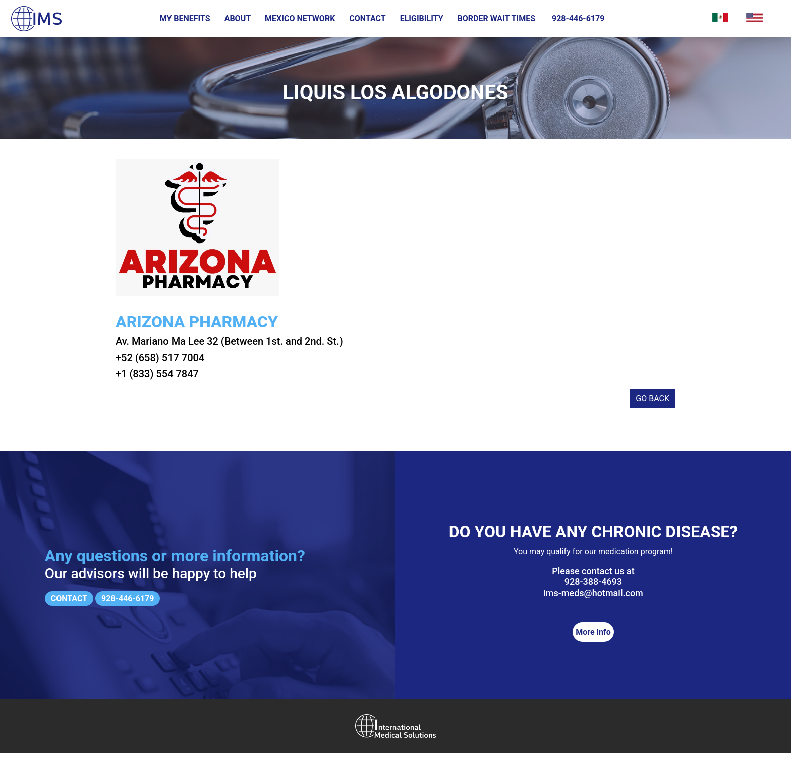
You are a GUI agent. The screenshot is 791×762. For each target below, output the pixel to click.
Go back (652, 408)
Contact (367, 18)
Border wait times (497, 18)
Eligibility (421, 18)
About (237, 18)
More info (593, 641)
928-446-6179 (578, 18)
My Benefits (185, 18)
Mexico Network (300, 18)
